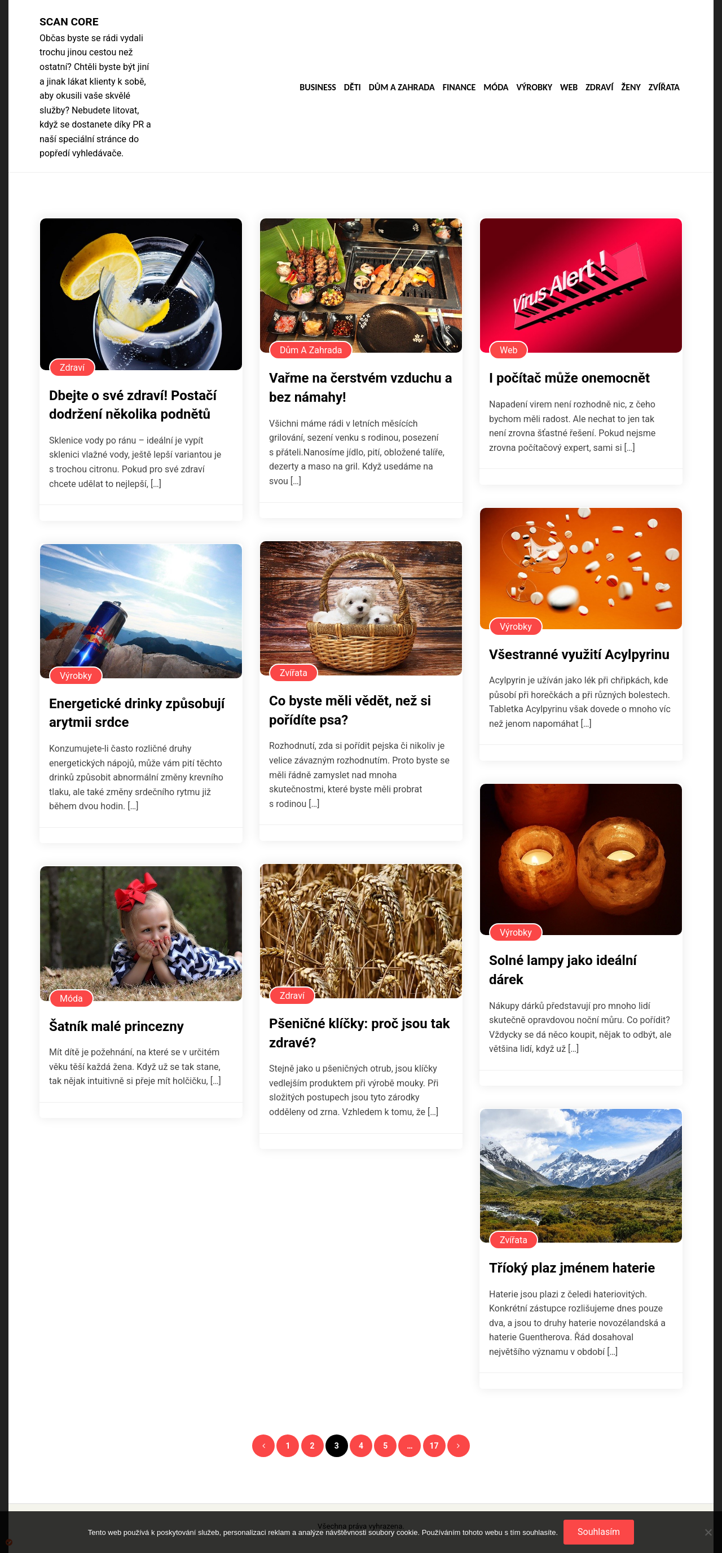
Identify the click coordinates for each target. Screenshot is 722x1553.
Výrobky (534, 87)
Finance (459, 87)
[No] (708, 1532)
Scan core (68, 21)
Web (569, 87)
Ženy (631, 87)
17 (434, 1445)
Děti (352, 87)
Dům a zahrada (402, 87)
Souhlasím (599, 1531)
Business (318, 87)
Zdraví (599, 87)
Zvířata (664, 87)
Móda (495, 87)
